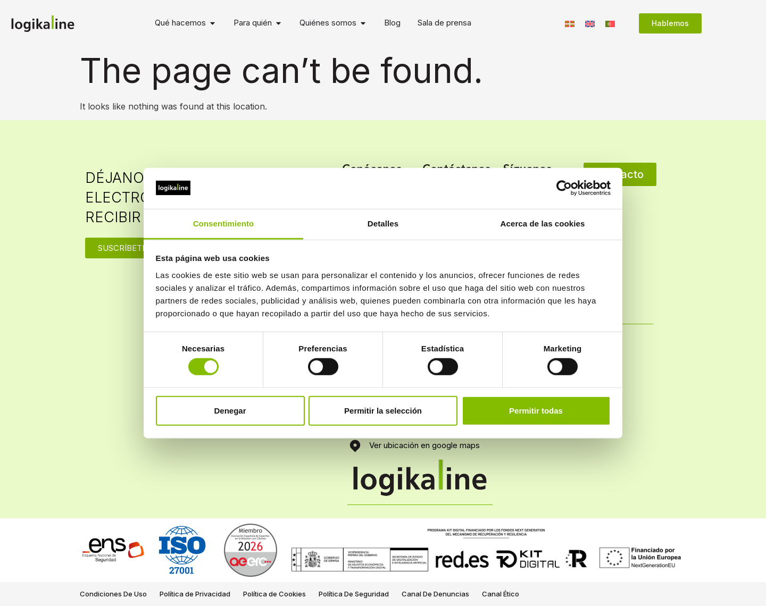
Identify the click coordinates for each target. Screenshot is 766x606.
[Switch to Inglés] (590, 23)
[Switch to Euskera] (570, 23)
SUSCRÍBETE (122, 248)
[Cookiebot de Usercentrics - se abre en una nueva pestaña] (564, 188)
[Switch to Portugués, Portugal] (610, 23)
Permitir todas (536, 410)
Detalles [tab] (383, 223)
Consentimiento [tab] (223, 223)
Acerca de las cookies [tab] (543, 223)
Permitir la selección (383, 410)
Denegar (230, 410)
